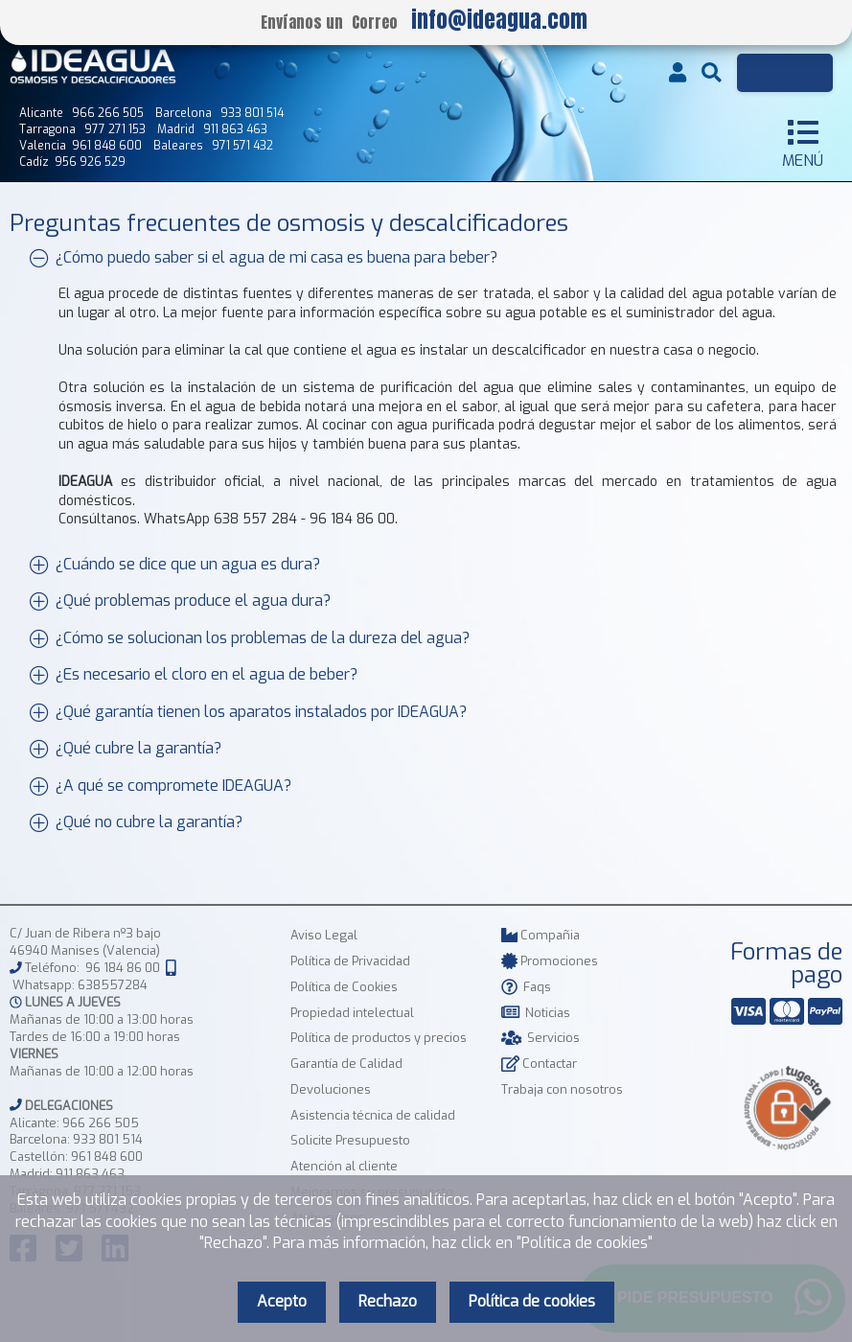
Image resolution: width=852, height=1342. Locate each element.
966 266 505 (100, 1123)
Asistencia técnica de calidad (372, 1115)
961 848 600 (107, 1156)
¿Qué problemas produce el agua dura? (180, 600)
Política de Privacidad (350, 961)
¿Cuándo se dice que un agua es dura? (175, 564)
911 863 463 (90, 1174)
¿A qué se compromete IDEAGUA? (160, 785)
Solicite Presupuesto (350, 1140)
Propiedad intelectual (352, 1013)
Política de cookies (532, 1301)
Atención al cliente (344, 1166)
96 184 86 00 (122, 968)
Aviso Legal (323, 935)
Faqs (526, 987)
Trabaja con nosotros (562, 1089)
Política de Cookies (344, 987)
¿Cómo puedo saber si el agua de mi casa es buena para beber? (263, 257)
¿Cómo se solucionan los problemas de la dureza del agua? (250, 638)
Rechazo (387, 1301)
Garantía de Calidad (346, 1063)
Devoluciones (330, 1089)
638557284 (113, 985)
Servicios (540, 1038)
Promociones (549, 961)
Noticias (535, 1013)
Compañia (540, 935)
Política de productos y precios (378, 1038)
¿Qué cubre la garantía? (125, 748)
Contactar (539, 1063)
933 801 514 (108, 1139)
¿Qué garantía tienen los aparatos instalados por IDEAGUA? (248, 712)
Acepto (282, 1301)
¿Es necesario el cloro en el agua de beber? (193, 674)
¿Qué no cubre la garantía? (136, 822)
